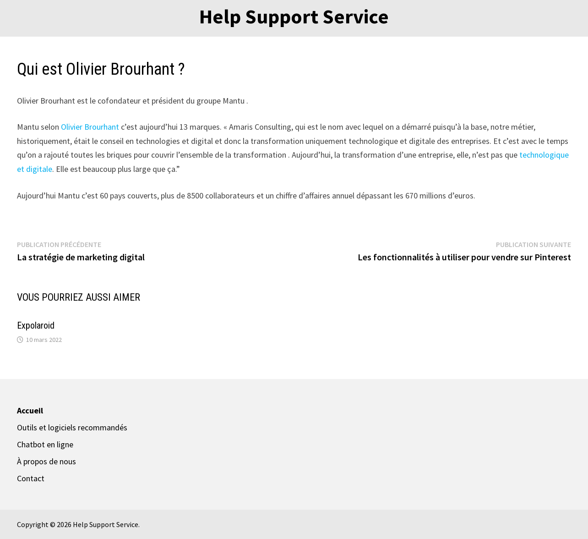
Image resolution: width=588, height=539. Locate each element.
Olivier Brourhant (91, 126)
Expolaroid (35, 325)
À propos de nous (46, 461)
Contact (30, 478)
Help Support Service (294, 16)
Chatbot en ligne (45, 444)
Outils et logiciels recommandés (72, 427)
